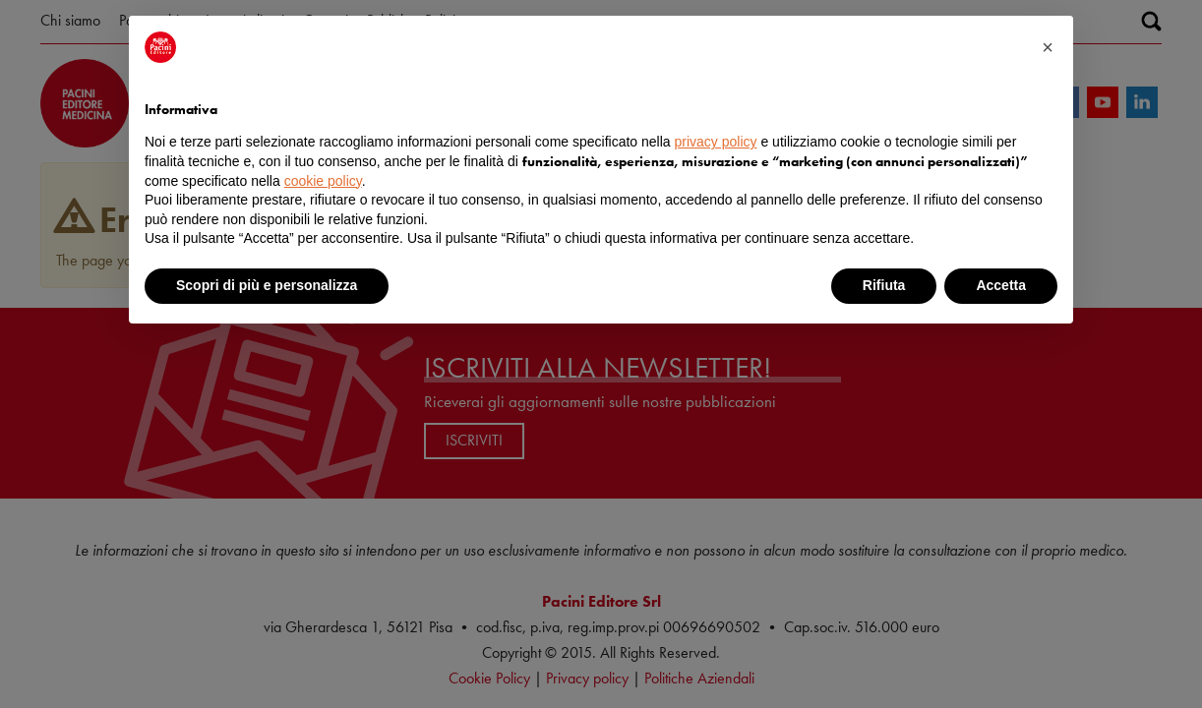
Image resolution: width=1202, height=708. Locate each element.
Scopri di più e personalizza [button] (266, 285)
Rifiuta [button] (884, 285)
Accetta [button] (1001, 285)
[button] (1047, 47)
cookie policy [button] (323, 181)
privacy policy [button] (716, 141)
